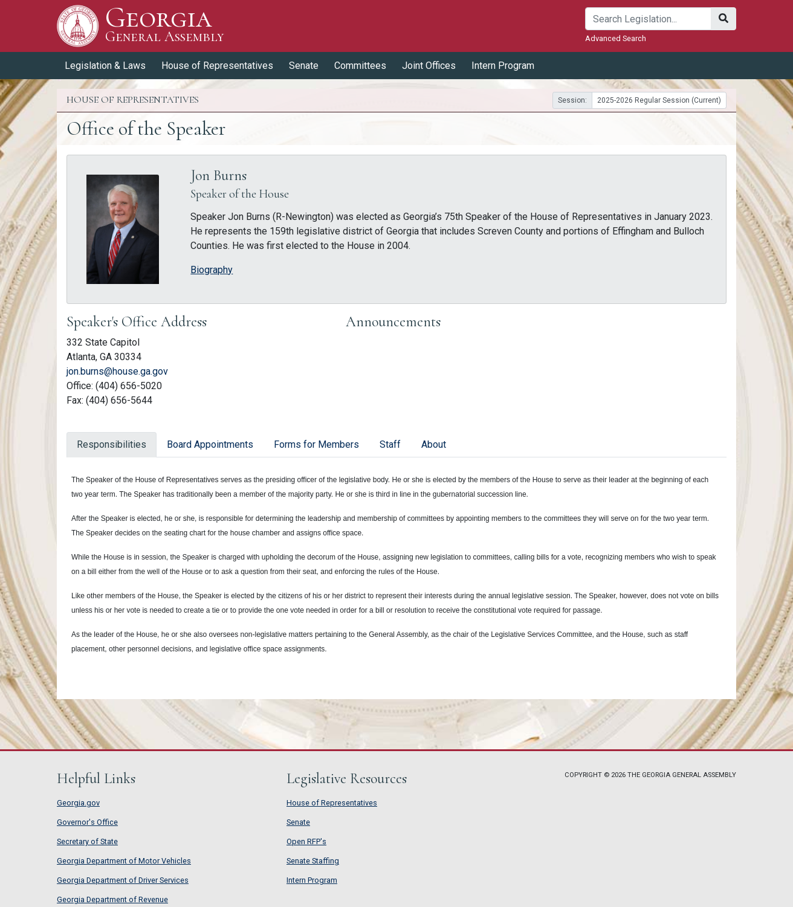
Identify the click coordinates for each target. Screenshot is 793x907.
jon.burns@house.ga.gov (117, 371)
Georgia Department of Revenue (112, 899)
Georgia (164, 26)
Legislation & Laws (105, 65)
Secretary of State (87, 841)
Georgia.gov (78, 802)
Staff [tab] (390, 444)
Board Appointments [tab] (210, 444)
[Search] (648, 18)
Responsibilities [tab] (111, 444)
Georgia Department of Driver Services (123, 880)
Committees (360, 65)
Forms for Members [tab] (316, 444)
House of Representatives (217, 65)
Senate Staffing (312, 860)
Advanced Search (615, 38)
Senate (304, 65)
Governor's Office (87, 822)
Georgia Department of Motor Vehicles (124, 860)
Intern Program (502, 65)
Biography (211, 270)
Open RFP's (306, 841)
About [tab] (433, 444)
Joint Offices (429, 65)
